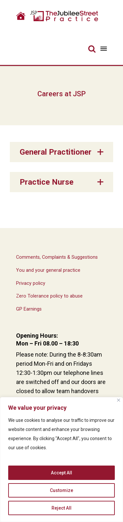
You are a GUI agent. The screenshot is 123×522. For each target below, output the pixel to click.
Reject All (61, 508)
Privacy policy (30, 283)
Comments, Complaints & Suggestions (57, 257)
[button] (61, 152)
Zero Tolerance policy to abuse (49, 296)
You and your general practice (48, 270)
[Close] (118, 400)
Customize (61, 490)
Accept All (61, 472)
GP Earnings (29, 309)
